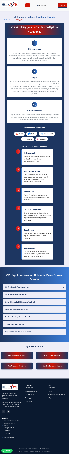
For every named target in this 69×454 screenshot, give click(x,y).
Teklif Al (62, 5)
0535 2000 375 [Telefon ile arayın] (43, 5)
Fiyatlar (50, 391)
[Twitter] (8, 411)
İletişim (50, 398)
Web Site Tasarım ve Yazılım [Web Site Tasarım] (52, 366)
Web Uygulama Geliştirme (17, 366)
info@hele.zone (9, 437)
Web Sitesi (28, 401)
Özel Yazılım (29, 388)
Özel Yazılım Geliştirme (52, 355)
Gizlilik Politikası (23, 451)
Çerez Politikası (46, 451)
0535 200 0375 (9, 434)
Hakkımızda (51, 388)
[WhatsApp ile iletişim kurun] (7, 451)
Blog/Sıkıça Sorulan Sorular (57, 394)
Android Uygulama (31, 391)
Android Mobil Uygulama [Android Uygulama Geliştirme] (16, 355)
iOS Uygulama (29, 394)
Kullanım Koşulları (35, 451)
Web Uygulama (30, 398)
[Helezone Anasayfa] (10, 4)
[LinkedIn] (3, 411)
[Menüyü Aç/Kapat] (27, 5)
